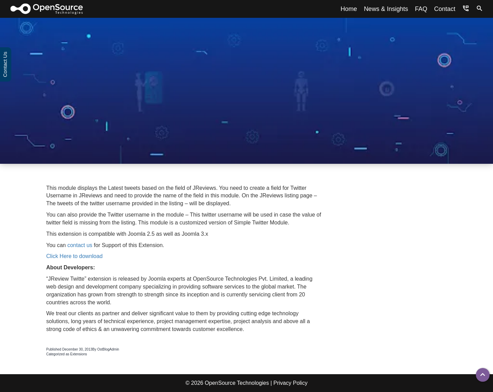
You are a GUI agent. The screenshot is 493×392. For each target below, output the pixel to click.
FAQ (421, 8)
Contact (444, 8)
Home (349, 8)
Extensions (78, 354)
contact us (79, 245)
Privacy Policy (291, 383)
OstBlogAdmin (108, 349)
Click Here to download (74, 256)
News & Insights (386, 8)
